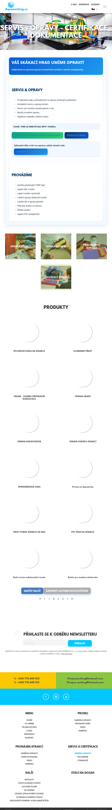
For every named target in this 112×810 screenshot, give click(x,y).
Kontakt (95, 4)
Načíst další (32, 591)
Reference (84, 4)
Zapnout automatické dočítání (67, 591)
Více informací (66, 653)
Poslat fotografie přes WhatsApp (37, 135)
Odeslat (79, 643)
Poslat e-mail (76, 135)
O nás (74, 4)
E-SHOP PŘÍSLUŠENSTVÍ (31, 152)
